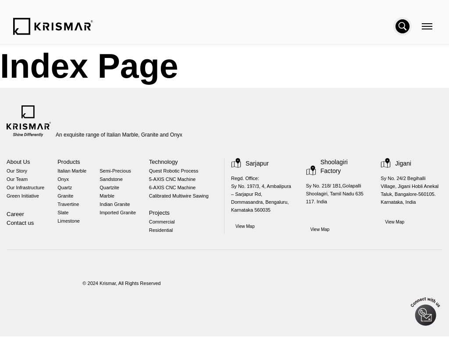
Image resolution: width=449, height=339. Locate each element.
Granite (67, 198)
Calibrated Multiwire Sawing (183, 198)
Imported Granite (120, 216)
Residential (164, 233)
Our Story (17, 172)
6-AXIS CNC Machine (175, 189)
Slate (64, 216)
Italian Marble (74, 172)
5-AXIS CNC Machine (175, 181)
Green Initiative (23, 198)
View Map (245, 228)
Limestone (70, 224)
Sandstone (113, 181)
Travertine (70, 207)
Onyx (64, 181)
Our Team (17, 181)
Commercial (165, 224)
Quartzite (112, 189)
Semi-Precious (117, 172)
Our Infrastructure (26, 189)
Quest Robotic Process (175, 172)
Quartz (66, 189)
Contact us (20, 225)
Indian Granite (117, 207)
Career (15, 216)
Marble (109, 198)
